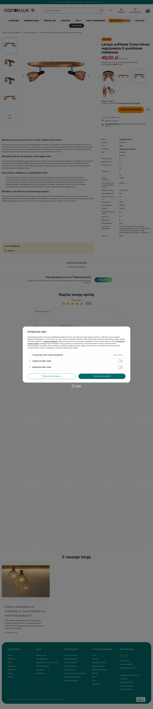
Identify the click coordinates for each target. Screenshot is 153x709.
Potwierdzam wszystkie (102, 376)
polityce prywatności (51, 341)
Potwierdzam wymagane (51, 376)
